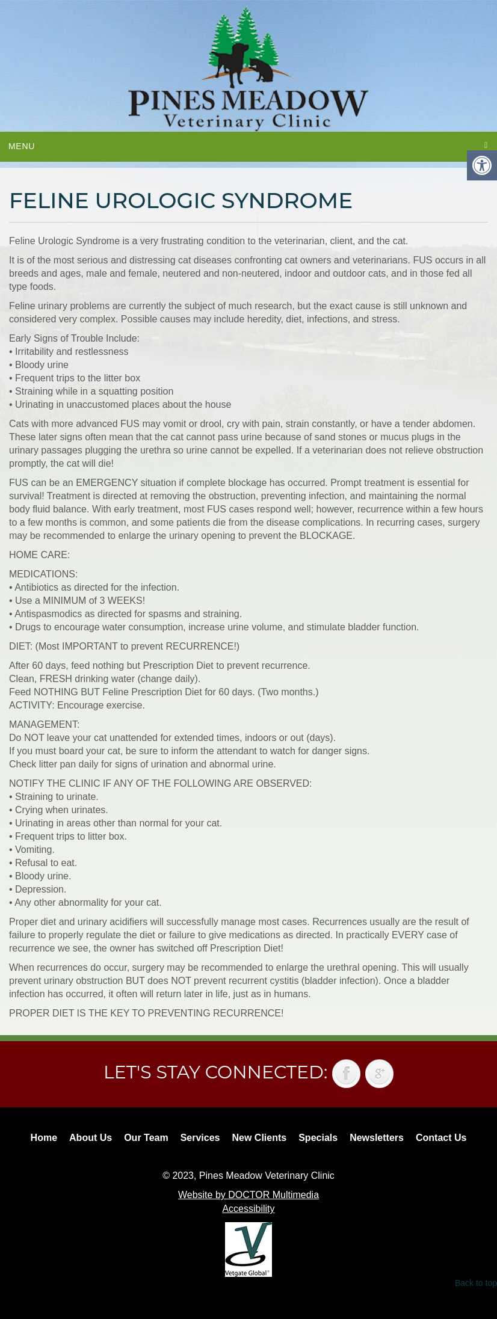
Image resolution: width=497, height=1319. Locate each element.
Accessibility (248, 1209)
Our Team (146, 1138)
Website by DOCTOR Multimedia (248, 1195)
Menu (21, 146)
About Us (90, 1138)
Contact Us (441, 1138)
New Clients (259, 1138)
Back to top (476, 1283)
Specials (318, 1138)
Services (200, 1138)
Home (44, 1138)
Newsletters (377, 1138)
